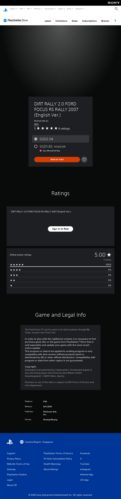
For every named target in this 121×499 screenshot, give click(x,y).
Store (69, 9)
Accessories (49, 9)
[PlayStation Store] (16, 17)
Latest (48, 17)
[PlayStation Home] (5, 9)
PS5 (21, 9)
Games (12, 9)
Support (78, 9)
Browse (105, 17)
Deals (75, 17)
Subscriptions (89, 17)
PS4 (28, 9)
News (60, 9)
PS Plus (37, 9)
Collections (61, 17)
